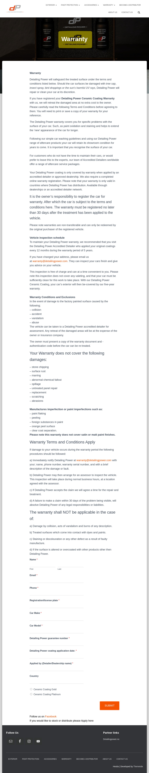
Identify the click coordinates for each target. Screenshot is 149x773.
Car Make (36, 613)
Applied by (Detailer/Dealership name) (51, 663)
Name (34, 559)
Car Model (36, 625)
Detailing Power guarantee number (50, 638)
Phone (34, 588)
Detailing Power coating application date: (53, 651)
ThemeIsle (138, 766)
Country (34, 676)
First (31, 569)
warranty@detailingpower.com (50, 261)
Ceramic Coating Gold (45, 689)
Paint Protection (70, 5)
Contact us (127, 12)
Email (33, 575)
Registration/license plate (45, 600)
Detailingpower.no (111, 739)
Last (59, 569)
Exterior (51, 5)
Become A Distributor (130, 5)
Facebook (51, 716)
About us (112, 12)
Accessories (91, 5)
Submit (110, 705)
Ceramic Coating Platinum (47, 694)
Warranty (109, 5)
